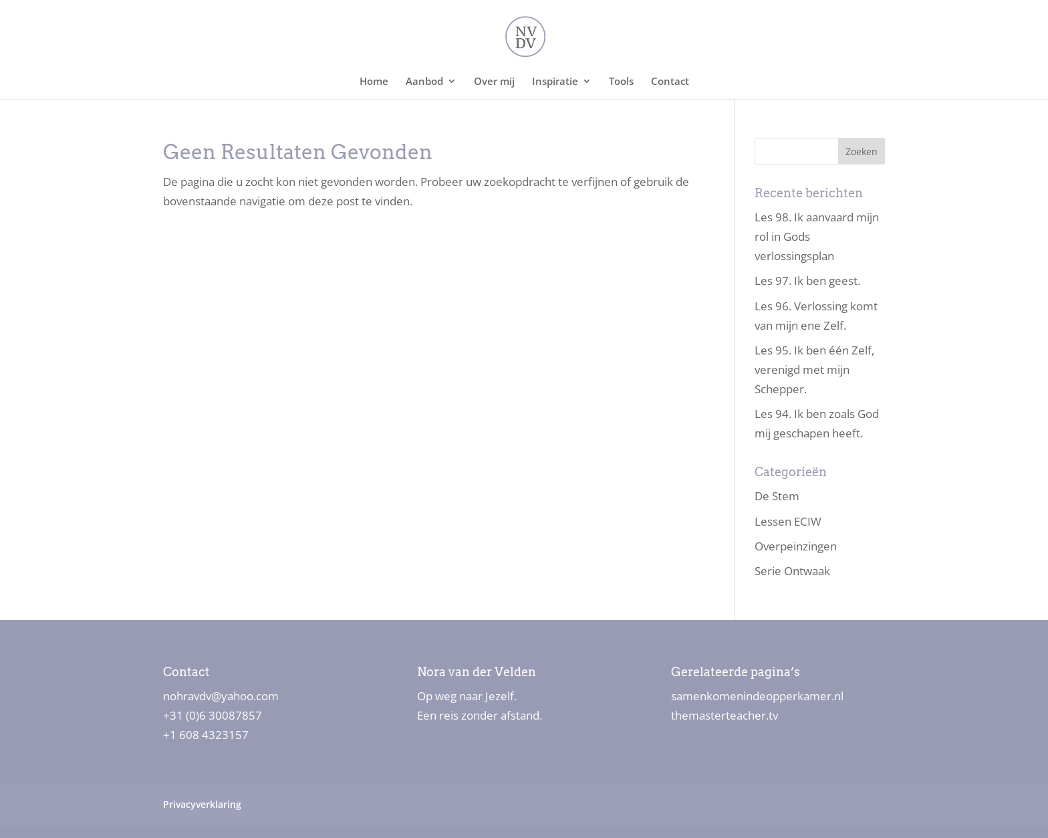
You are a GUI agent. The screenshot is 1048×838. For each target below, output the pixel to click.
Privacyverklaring (202, 804)
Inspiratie (555, 82)
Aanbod (424, 82)
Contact (670, 82)
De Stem (777, 496)
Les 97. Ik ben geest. (807, 280)
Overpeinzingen (796, 546)
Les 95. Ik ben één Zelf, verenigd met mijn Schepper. (814, 369)
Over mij (494, 82)
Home (374, 82)
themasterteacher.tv (724, 715)
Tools (621, 82)
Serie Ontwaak (792, 571)
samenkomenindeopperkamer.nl (757, 696)
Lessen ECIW (788, 521)
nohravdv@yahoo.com (221, 696)
